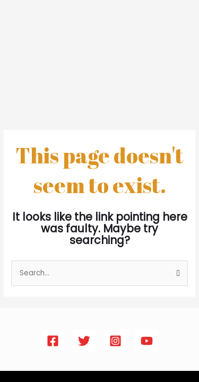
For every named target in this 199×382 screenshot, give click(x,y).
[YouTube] (146, 340)
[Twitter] (84, 340)
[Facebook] (52, 340)
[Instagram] (115, 340)
